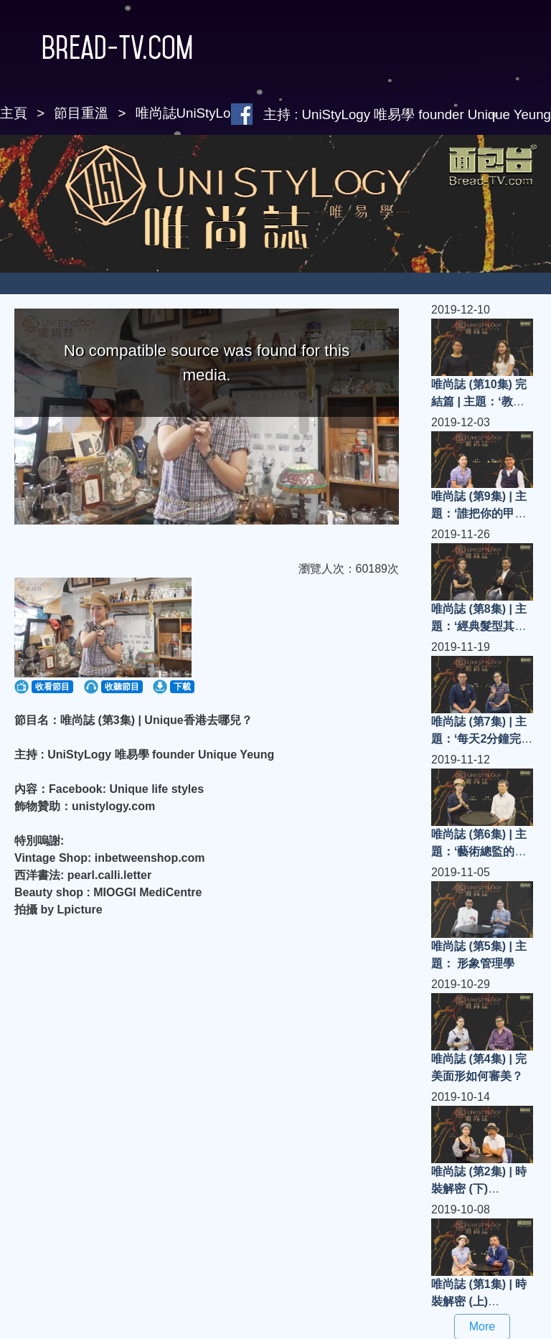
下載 (182, 687)
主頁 (13, 113)
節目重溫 (81, 113)
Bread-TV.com (96, 47)
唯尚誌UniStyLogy (190, 113)
